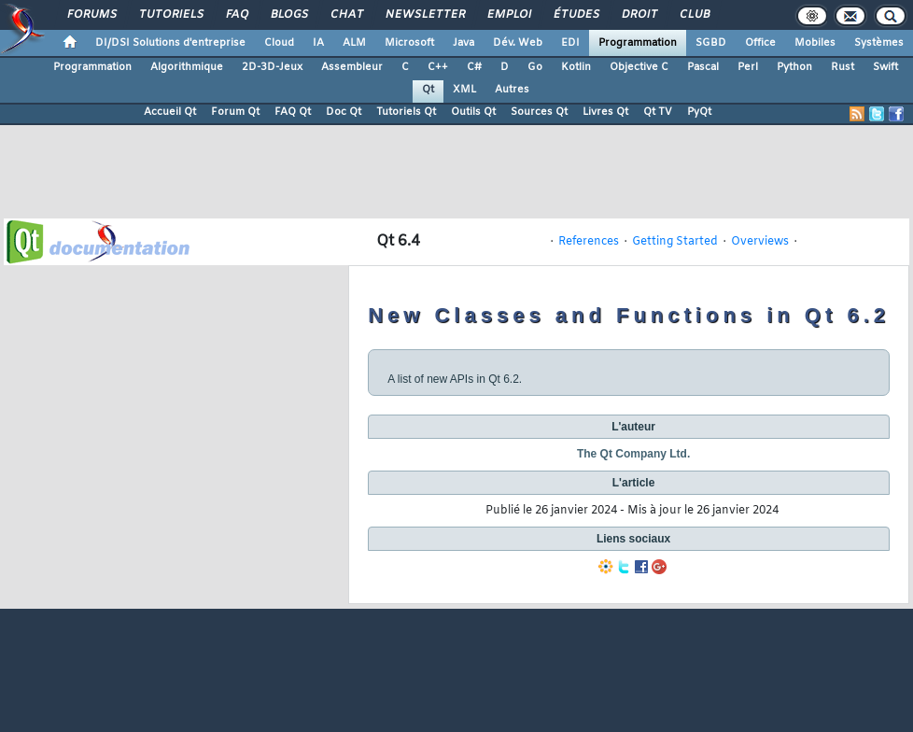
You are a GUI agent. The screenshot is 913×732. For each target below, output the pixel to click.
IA (318, 42)
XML (464, 89)
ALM (354, 42)
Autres (512, 89)
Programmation (637, 42)
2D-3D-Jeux (272, 67)
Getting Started (675, 241)
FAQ (236, 14)
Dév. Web (517, 42)
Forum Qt (235, 112)
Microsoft (409, 42)
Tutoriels (170, 14)
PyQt (699, 112)
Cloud (279, 42)
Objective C (639, 67)
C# (474, 67)
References (588, 241)
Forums (91, 14)
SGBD (710, 42)
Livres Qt (605, 112)
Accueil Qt (170, 112)
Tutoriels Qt (406, 112)
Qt (428, 89)
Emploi (508, 14)
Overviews (760, 241)
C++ (438, 67)
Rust (842, 67)
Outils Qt (473, 112)
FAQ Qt (292, 112)
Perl (747, 67)
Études (575, 14)
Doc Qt (343, 112)
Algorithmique (186, 67)
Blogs (288, 14)
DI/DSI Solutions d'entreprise (170, 42)
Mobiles (815, 42)
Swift (885, 67)
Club (693, 14)
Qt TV (657, 112)
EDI (570, 42)
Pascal (703, 67)
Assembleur (352, 67)
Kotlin (576, 67)
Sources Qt (539, 112)
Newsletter (424, 14)
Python (794, 67)
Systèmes (879, 42)
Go (534, 67)
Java (463, 42)
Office (760, 42)
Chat (346, 14)
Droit (638, 14)
